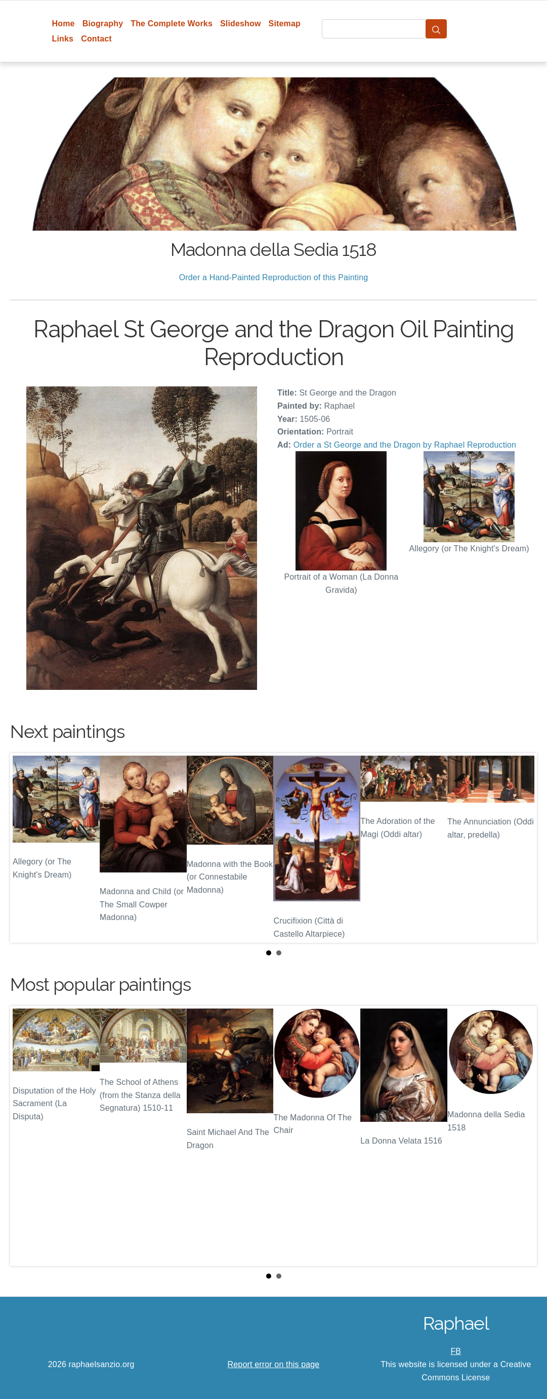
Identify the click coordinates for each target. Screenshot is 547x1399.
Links (63, 38)
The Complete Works (172, 23)
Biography (102, 23)
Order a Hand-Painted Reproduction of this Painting (273, 277)
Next (521, 848)
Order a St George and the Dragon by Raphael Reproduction (404, 445)
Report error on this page (274, 1364)
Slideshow (240, 23)
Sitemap (285, 23)
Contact (96, 38)
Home (63, 23)
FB (455, 1351)
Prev (26, 848)
